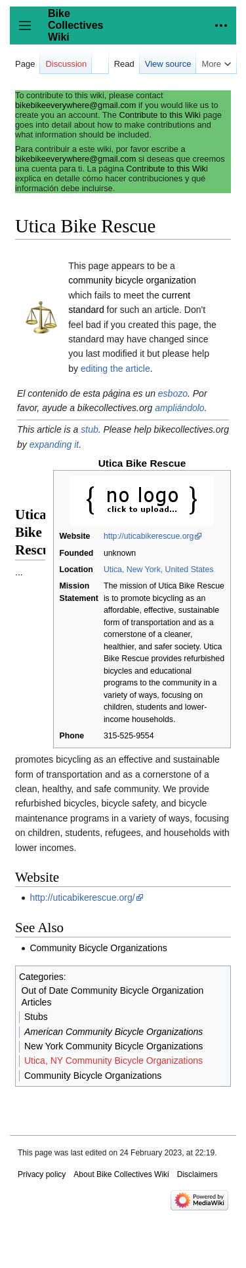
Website (74, 536)
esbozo (173, 393)
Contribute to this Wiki (159, 115)
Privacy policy (42, 1174)
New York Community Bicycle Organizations (113, 1046)
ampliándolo (180, 408)
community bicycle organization (132, 280)
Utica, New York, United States (159, 569)
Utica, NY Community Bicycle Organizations (113, 1060)
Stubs (36, 1016)
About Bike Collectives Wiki (121, 1174)
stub (89, 429)
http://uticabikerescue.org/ (82, 897)
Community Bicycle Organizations (98, 948)
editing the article (115, 368)
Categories (41, 976)
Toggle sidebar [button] (29, 31)
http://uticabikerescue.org (149, 536)
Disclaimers (197, 1174)
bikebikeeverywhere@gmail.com (75, 105)
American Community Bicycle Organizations (113, 1031)
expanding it (54, 444)
